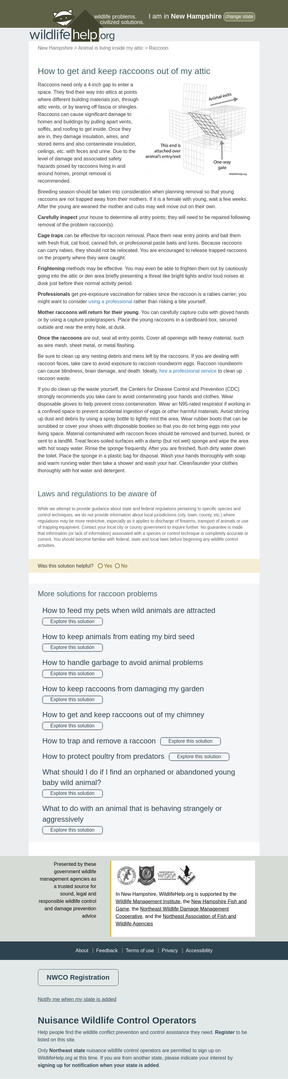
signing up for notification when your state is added (98, 1065)
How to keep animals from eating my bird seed (119, 636)
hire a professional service (188, 371)
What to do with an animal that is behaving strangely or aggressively (132, 813)
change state (239, 16)
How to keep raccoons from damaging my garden (123, 688)
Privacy (170, 950)
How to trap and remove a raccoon (99, 741)
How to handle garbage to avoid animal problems (123, 662)
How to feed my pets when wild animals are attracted (129, 610)
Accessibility (199, 950)
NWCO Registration (78, 977)
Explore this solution (73, 621)
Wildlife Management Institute (148, 901)
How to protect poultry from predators (103, 756)
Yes (108, 565)
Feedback (107, 950)
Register (225, 1032)
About (81, 950)
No (124, 565)
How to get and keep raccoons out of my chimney (124, 714)
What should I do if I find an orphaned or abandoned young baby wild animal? (139, 777)
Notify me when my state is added (77, 999)
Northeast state (67, 1050)
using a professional (110, 301)
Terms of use (140, 950)
